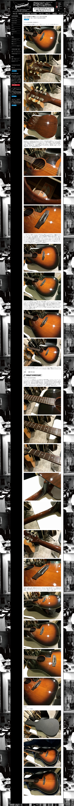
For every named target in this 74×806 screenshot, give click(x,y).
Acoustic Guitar (14, 20)
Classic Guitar (14, 22)
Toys (12, 33)
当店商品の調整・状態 (16, 49)
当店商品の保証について (16, 53)
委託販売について (15, 61)
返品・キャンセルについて (16, 51)
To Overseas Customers (16, 65)
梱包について (14, 43)
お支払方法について (15, 39)
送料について (14, 41)
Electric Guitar (14, 18)
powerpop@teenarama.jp (16, 69)
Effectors (13, 29)
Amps (13, 27)
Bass (12, 25)
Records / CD (14, 31)
